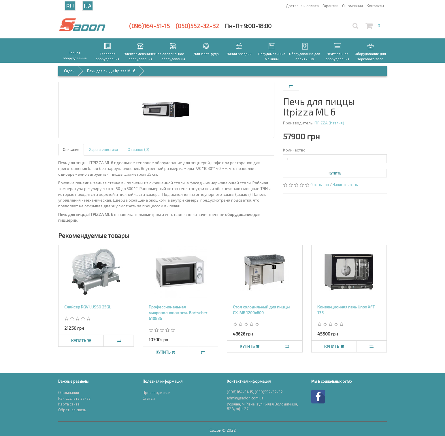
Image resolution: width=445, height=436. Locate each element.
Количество (294, 149)
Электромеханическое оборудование (140, 56)
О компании (68, 392)
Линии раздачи (239, 54)
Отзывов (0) (138, 149)
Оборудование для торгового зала (370, 56)
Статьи (149, 398)
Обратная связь (72, 409)
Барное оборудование (75, 55)
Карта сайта (69, 404)
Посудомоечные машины (271, 56)
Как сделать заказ (74, 398)
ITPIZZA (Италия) (329, 123)
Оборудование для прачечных (304, 56)
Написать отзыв (347, 184)
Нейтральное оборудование (338, 56)
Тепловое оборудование (108, 56)
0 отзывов (319, 184)
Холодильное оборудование (173, 56)
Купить (335, 173)
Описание (71, 149)
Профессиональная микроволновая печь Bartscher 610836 (178, 312)
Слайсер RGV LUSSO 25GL (87, 306)
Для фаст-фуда (206, 54)
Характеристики (103, 149)
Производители (156, 392)
